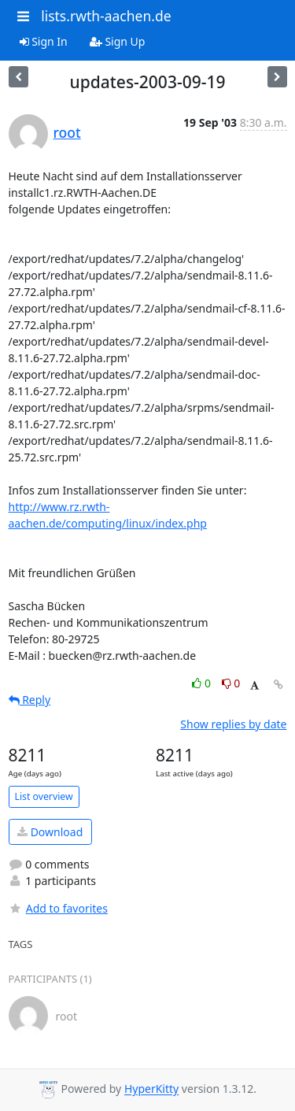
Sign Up (118, 41)
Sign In (44, 41)
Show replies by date (233, 724)
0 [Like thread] (202, 683)
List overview (44, 796)
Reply (30, 699)
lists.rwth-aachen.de (106, 15)
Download (50, 831)
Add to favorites (58, 908)
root (67, 132)
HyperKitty (151, 1089)
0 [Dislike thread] (231, 683)
